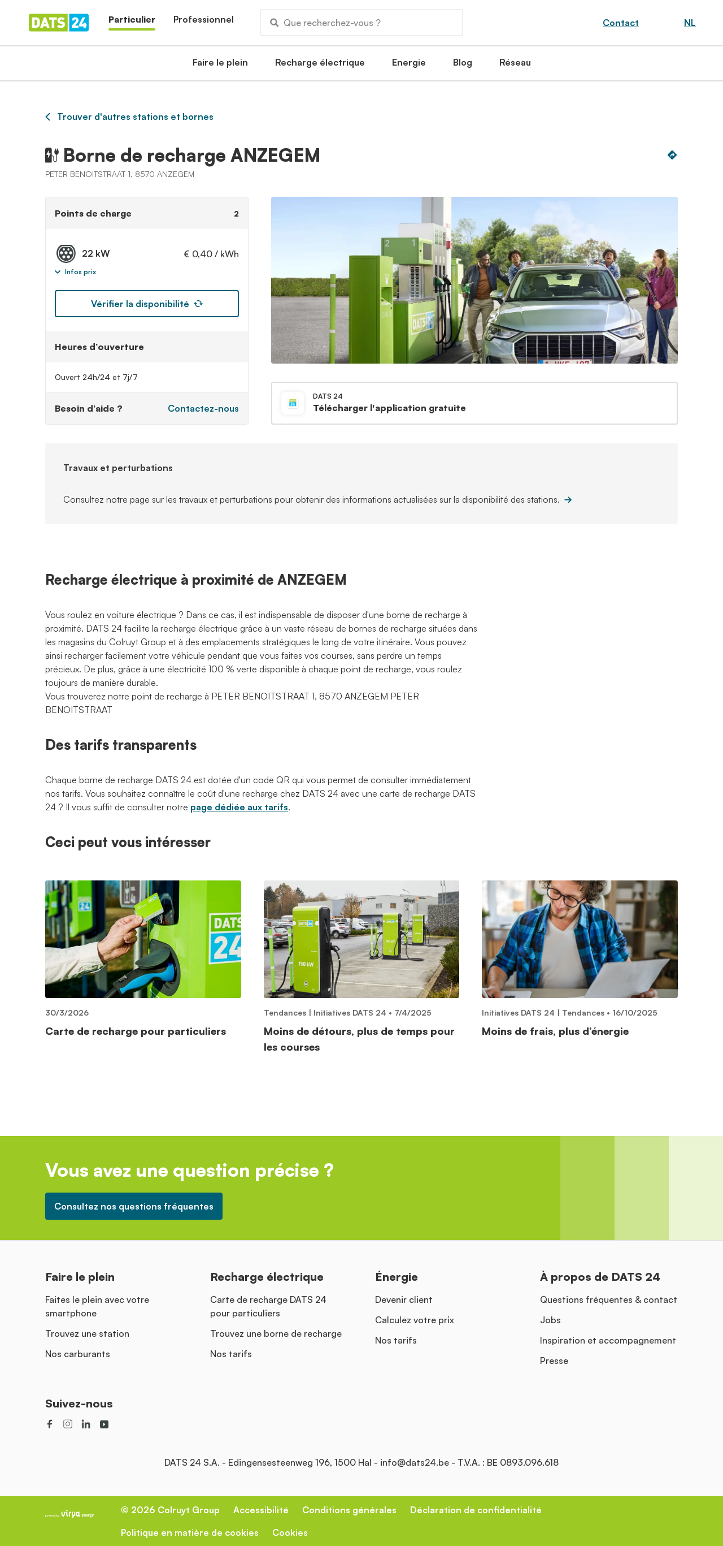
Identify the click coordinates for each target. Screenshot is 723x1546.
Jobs (550, 1319)
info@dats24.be (414, 1462)
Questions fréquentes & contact (608, 1299)
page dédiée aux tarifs (239, 807)
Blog (462, 66)
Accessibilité (261, 1509)
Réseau (515, 66)
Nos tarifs (231, 1353)
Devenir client (404, 1299)
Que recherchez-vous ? (325, 22)
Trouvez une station (87, 1333)
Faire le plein (220, 66)
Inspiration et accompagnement (608, 1340)
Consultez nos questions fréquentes (134, 1206)
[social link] (49, 1423)
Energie (409, 66)
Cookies (290, 1532)
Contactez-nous (203, 408)
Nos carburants (77, 1353)
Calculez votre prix (414, 1319)
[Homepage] (58, 22)
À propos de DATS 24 (600, 1276)
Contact (621, 22)
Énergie (396, 1276)
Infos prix (75, 271)
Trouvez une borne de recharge (276, 1333)
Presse (554, 1360)
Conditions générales (349, 1509)
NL (690, 22)
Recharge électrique (320, 66)
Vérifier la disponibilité (147, 303)
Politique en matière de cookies (190, 1532)
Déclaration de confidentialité (476, 1509)
